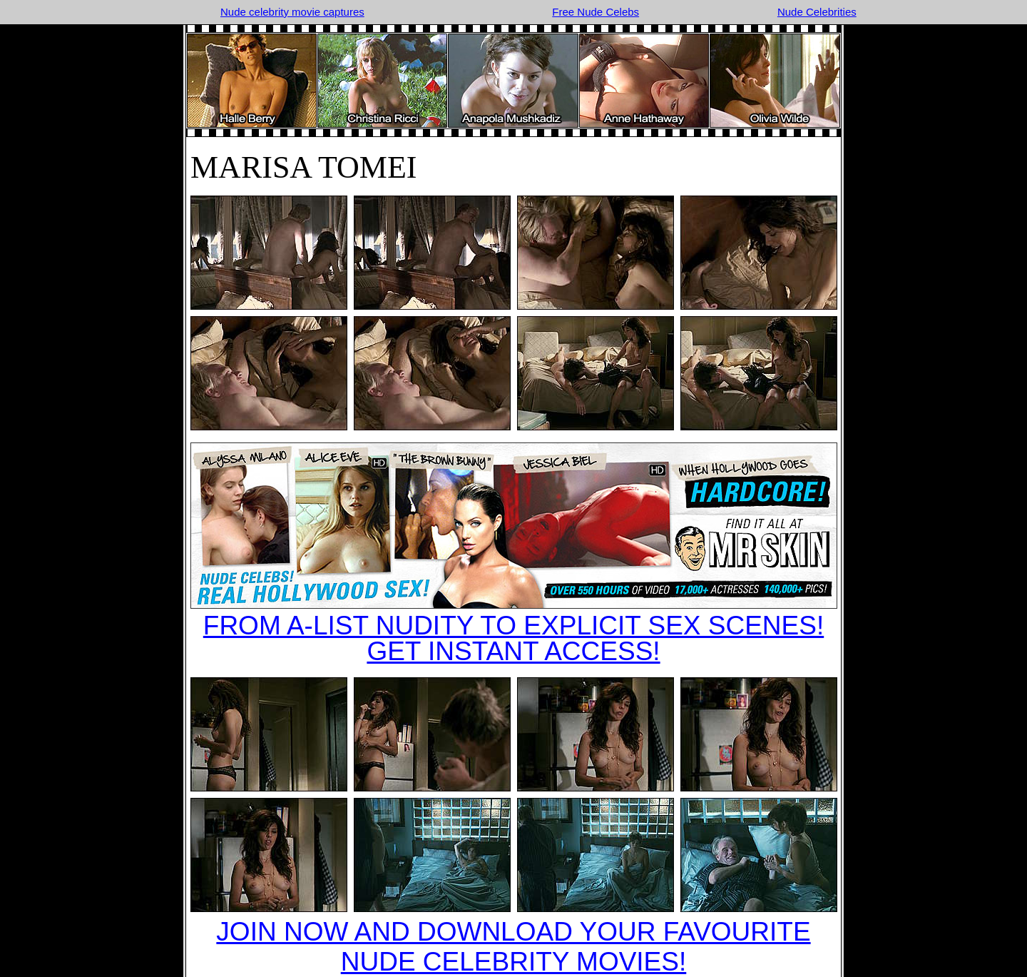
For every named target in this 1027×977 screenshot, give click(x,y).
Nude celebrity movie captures (292, 12)
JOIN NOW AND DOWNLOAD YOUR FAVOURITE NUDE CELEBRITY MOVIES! (513, 946)
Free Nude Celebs (595, 12)
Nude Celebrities (817, 12)
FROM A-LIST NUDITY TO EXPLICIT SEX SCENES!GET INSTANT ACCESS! (513, 638)
